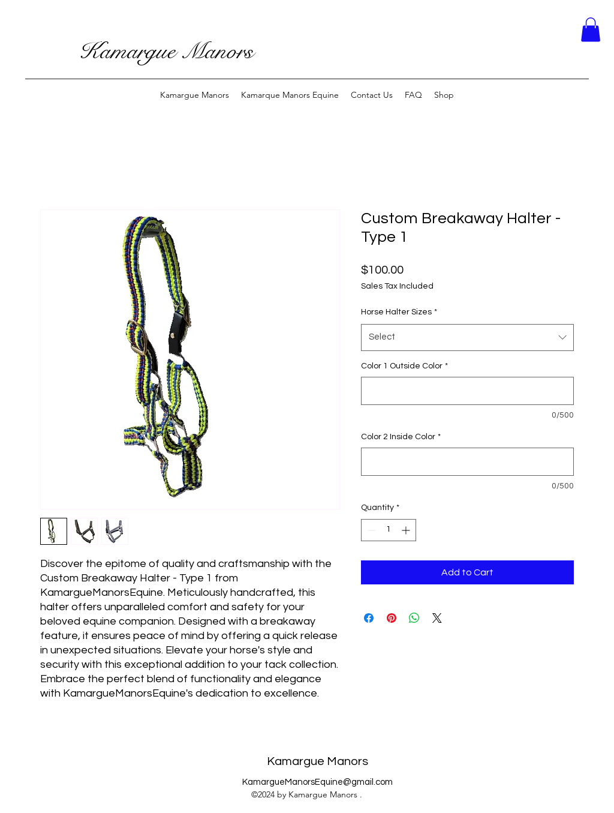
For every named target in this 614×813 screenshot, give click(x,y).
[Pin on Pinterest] (391, 618)
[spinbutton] (388, 530)
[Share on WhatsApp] (414, 618)
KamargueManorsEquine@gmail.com (317, 782)
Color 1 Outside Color (404, 366)
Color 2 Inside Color (401, 437)
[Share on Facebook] (369, 618)
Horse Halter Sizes (399, 312)
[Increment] (406, 530)
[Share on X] (437, 618)
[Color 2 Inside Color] (467, 461)
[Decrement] (370, 530)
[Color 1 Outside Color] (467, 391)
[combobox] (467, 337)
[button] (590, 29)
